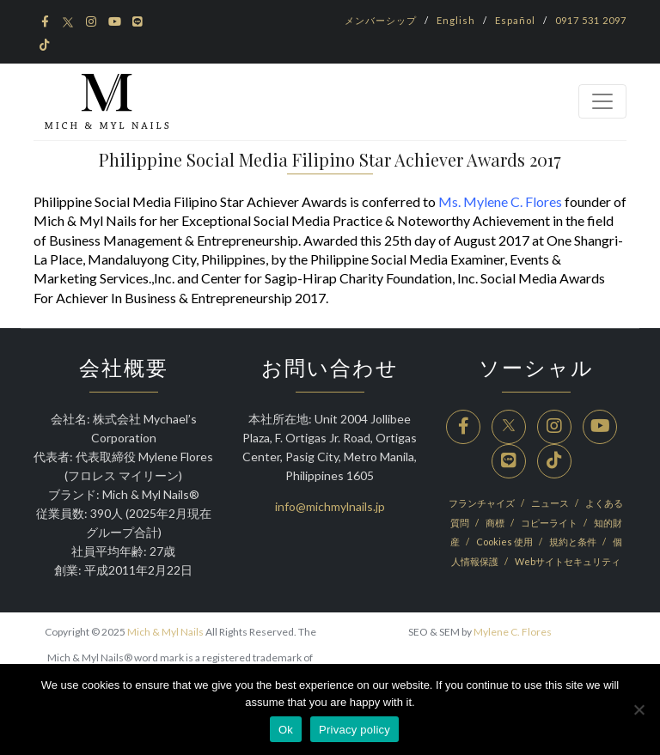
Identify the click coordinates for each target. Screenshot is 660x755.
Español (515, 20)
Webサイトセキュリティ (567, 561)
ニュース (551, 502)
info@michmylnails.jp (330, 506)
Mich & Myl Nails (165, 631)
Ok (285, 729)
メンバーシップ (381, 20)
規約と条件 (573, 541)
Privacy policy (354, 729)
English (456, 20)
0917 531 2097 (590, 20)
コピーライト (550, 522)
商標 (496, 522)
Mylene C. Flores (513, 631)
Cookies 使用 (505, 541)
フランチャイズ (482, 502)
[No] (638, 709)
